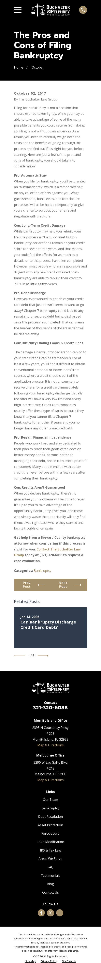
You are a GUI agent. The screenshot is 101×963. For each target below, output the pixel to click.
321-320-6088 (50, 707)
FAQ (50, 867)
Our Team (50, 799)
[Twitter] (50, 913)
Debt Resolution (50, 816)
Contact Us (50, 892)
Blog (50, 884)
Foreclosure (50, 833)
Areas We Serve (50, 858)
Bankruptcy (42, 570)
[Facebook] (41, 913)
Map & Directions (50, 745)
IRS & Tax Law (50, 850)
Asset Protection (50, 825)
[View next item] (43, 655)
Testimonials (50, 875)
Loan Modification (50, 842)
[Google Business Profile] (60, 913)
